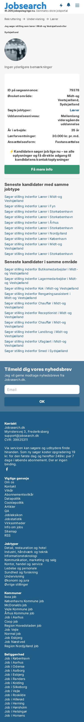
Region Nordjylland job (21, 646)
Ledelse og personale (20, 568)
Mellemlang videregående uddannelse (68, 120)
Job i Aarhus (13, 617)
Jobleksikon (13, 515)
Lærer (54, 19)
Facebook (6, 469)
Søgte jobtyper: (19, 110)
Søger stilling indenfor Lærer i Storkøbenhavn (38, 211)
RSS (7, 535)
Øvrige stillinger (16, 584)
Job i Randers (14, 679)
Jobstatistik (13, 519)
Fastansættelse (67, 142)
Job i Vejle (12, 691)
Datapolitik (12, 498)
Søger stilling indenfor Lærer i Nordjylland (35, 233)
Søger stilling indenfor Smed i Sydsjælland (36, 351)
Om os (9, 482)
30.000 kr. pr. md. (65, 136)
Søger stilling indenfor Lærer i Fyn (29, 206)
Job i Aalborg (14, 670)
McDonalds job (15, 605)
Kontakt (10, 486)
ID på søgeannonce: (23, 90)
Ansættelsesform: (22, 142)
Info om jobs (13, 527)
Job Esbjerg (13, 638)
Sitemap (10, 531)
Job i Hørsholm (15, 707)
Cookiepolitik (14, 502)
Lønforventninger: (22, 136)
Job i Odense (14, 666)
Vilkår (8, 490)
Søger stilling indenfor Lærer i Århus (31, 222)
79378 (74, 90)
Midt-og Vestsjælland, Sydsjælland (68, 100)
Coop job (11, 621)
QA (6, 511)
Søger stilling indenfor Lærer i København (35, 239)
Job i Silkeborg (15, 687)
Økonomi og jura (16, 580)
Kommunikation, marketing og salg (30, 560)
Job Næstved (14, 642)
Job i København (17, 658)
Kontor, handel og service (23, 564)
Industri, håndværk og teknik (26, 552)
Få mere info (42, 169)
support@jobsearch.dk (21, 435)
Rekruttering (12, 18)
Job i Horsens (14, 715)
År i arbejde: (17, 130)
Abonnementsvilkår (18, 494)
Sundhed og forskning (21, 572)
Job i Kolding (14, 683)
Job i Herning (14, 703)
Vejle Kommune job (18, 609)
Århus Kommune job (19, 613)
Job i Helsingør (15, 711)
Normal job (12, 633)
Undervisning (36, 18)
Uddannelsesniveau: (24, 116)
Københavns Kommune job (24, 601)
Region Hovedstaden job (22, 625)
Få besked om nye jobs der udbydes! (61, 5)
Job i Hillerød (14, 699)
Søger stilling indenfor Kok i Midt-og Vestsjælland (41, 288)
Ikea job (10, 597)
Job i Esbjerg (14, 674)
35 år (75, 130)
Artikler (9, 506)
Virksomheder (14, 523)
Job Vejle (11, 629)
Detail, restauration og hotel (25, 548)
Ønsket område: (20, 96)
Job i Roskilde (15, 695)
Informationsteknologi (20, 556)
